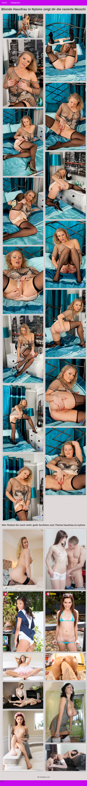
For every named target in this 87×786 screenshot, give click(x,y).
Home (4, 3)
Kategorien (15, 3)
